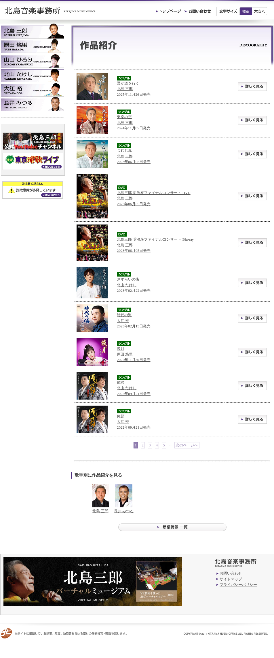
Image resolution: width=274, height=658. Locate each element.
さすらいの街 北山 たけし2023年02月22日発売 (134, 285)
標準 (245, 11)
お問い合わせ (231, 573)
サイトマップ (231, 579)
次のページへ (187, 445)
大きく (259, 11)
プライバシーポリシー (238, 584)
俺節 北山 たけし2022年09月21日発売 (134, 388)
